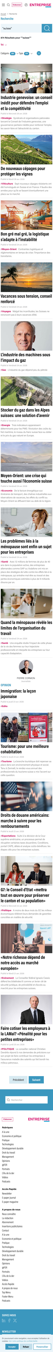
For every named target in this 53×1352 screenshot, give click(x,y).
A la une (5, 1132)
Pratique (5, 1140)
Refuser (26, 1346)
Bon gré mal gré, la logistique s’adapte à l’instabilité (25, 236)
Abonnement (7, 1222)
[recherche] (21, 28)
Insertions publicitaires (12, 1226)
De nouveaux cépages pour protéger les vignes (23, 171)
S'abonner (17, 4)
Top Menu (6, 1292)
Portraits (6, 1169)
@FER (4, 1165)
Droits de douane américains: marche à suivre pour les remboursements (25, 820)
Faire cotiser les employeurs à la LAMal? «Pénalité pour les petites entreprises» (25, 1033)
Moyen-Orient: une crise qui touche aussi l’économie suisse (26, 478)
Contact (5, 1230)
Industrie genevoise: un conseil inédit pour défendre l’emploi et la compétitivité (26, 102)
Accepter (12, 1346)
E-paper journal (9, 1197)
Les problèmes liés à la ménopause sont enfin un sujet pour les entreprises (26, 546)
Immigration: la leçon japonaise (18, 693)
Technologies (8, 1144)
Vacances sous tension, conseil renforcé (26, 299)
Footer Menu (7, 1296)
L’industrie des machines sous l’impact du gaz (25, 357)
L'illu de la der (8, 1173)
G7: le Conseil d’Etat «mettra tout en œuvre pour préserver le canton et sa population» (25, 895)
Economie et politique (11, 1136)
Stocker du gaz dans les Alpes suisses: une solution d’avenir (25, 412)
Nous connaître (9, 1214)
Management (8, 1156)
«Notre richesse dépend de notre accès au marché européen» (23, 962)
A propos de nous (10, 1288)
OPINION (6, 684)
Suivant (36, 1080)
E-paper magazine (10, 1202)
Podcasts (6, 1181)
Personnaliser (42, 1346)
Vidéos (5, 1177)
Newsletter (7, 1193)
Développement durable (12, 1148)
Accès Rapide (8, 1284)
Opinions (6, 1161)
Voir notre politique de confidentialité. (23, 1341)
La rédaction (7, 1218)
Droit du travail (8, 1152)
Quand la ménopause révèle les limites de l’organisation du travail (26, 627)
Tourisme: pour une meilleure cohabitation (25, 749)
